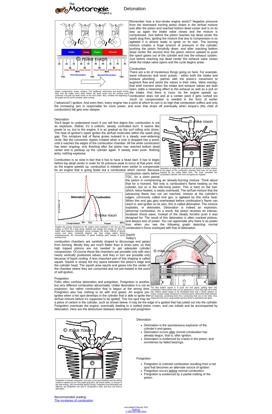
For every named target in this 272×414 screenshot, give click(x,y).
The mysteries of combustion (73, 400)
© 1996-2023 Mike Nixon (136, 411)
